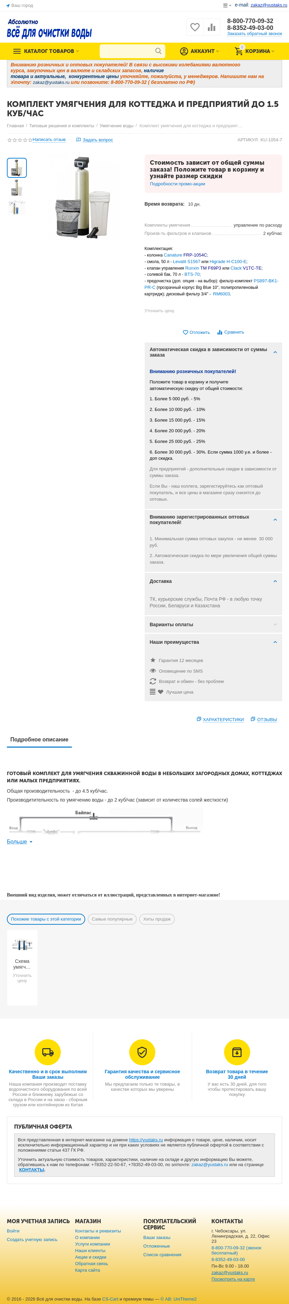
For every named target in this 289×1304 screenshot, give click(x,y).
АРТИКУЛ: (248, 139)
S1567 (193, 261)
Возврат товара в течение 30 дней (237, 1074)
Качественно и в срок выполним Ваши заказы (48, 1074)
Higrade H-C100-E (228, 261)
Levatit (180, 261)
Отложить (196, 333)
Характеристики (223, 719)
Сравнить (230, 332)
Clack (236, 268)
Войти (13, 1231)
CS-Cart (110, 1299)
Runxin (192, 268)
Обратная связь (91, 1263)
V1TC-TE (252, 268)
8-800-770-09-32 (250, 21)
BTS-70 (192, 274)
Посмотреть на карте (233, 1279)
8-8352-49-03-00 (250, 27)
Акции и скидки (90, 1257)
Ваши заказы (156, 1237)
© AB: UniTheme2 (178, 1299)
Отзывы (267, 719)
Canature (173, 255)
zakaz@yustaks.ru (209, 1164)
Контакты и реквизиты (98, 1231)
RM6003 (221, 293)
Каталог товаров (49, 51)
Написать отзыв (49, 139)
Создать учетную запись (32, 1239)
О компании (87, 1237)
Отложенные (156, 1246)
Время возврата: (165, 204)
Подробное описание (39, 739)
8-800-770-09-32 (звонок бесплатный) (236, 1250)
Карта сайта (87, 1270)
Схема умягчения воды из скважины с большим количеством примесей (22, 964)
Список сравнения (162, 1254)
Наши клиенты (90, 1250)
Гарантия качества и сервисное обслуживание (142, 1074)
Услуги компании (92, 1244)
